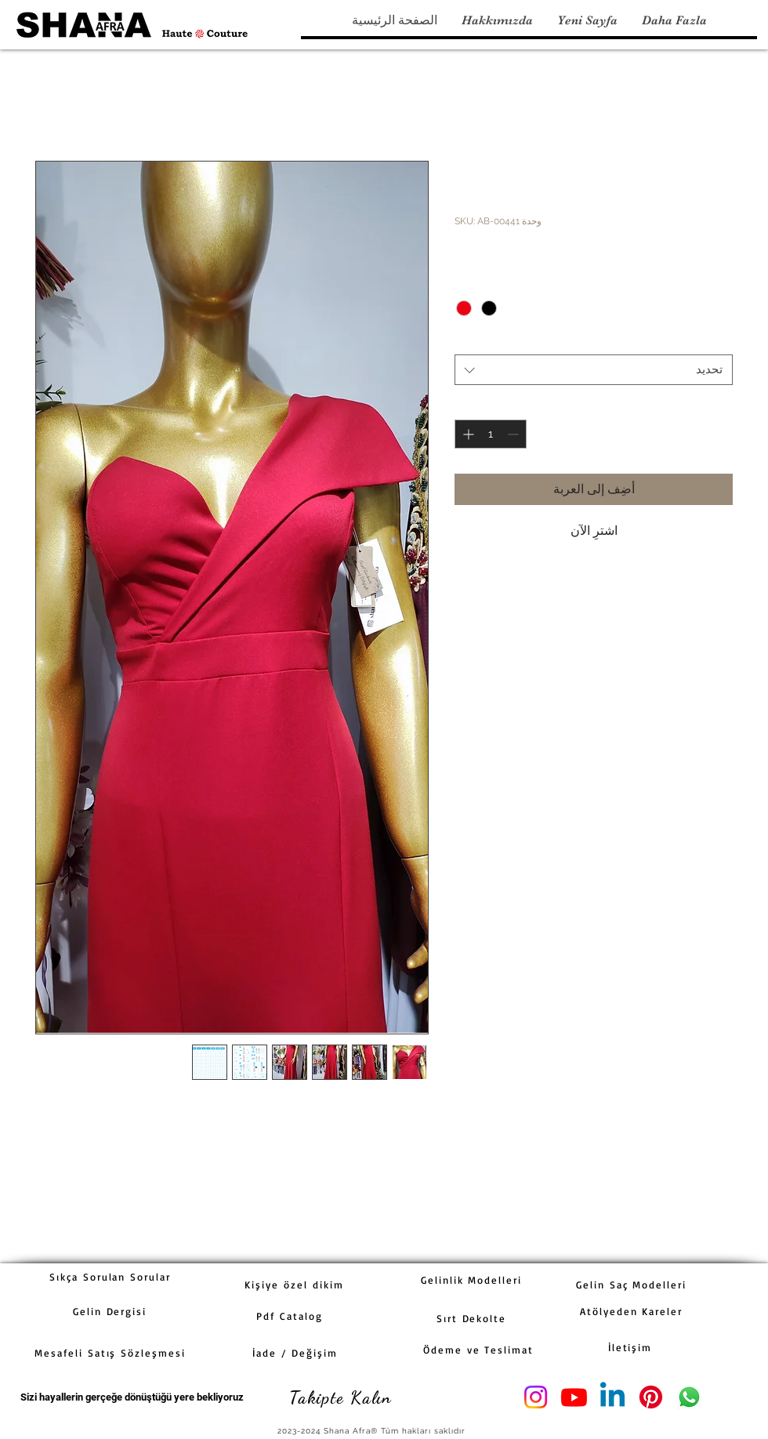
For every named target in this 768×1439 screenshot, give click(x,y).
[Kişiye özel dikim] (294, 1284)
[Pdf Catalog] (290, 1316)
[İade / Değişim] (295, 1352)
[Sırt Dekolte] (471, 1318)
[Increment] (466, 434)
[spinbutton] (490, 434)
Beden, (476, 340)
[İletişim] (630, 1347)
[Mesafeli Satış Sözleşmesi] (110, 1352)
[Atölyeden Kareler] (631, 1311)
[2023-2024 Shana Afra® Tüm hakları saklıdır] (372, 1431)
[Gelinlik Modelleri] (471, 1279)
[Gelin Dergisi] (109, 1311)
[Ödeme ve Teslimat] (478, 1349)
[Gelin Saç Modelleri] (631, 1284)
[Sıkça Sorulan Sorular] (110, 1276)
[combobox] (594, 369)
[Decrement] (514, 434)
